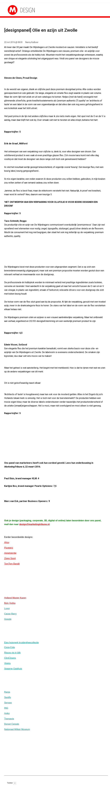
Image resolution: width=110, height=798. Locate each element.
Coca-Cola (9, 647)
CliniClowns (10, 658)
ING (6, 708)
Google (7, 619)
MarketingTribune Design (18, 10)
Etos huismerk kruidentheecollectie (21, 642)
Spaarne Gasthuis (13, 668)
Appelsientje (10, 553)
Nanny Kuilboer (31, 42)
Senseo (8, 703)
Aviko (7, 713)
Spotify (7, 697)
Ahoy (6, 542)
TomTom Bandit (12, 564)
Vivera (7, 663)
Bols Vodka (9, 603)
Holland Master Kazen (15, 598)
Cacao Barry (10, 614)
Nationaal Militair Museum (17, 729)
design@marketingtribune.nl (34, 524)
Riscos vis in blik (12, 652)
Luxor (7, 608)
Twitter (10, 783)
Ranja (7, 692)
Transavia (9, 718)
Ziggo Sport (10, 558)
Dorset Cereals (11, 724)
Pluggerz (8, 548)
